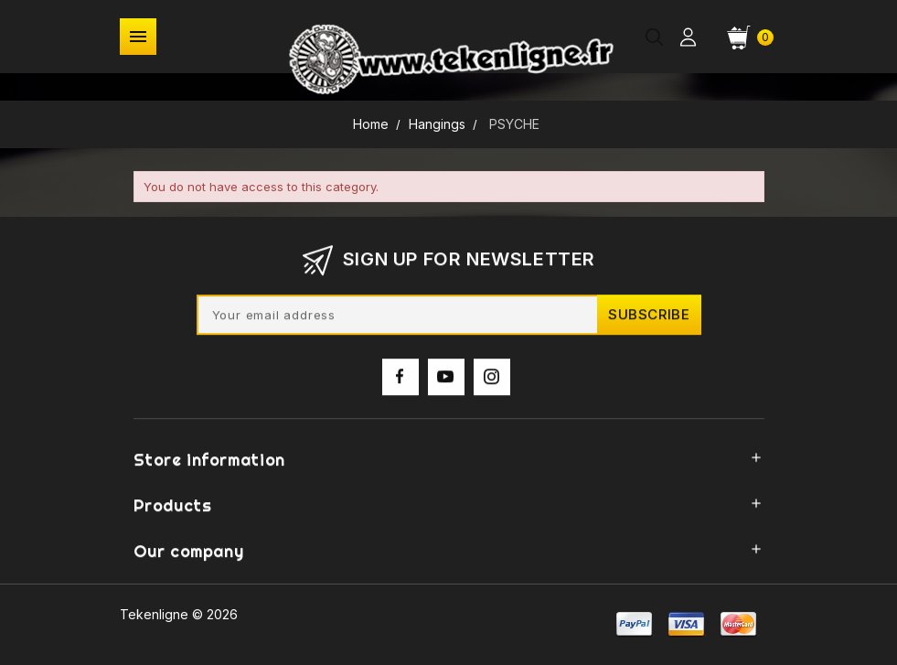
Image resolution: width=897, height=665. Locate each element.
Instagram (492, 384)
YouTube (446, 384)
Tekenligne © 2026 (179, 614)
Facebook (400, 384)
